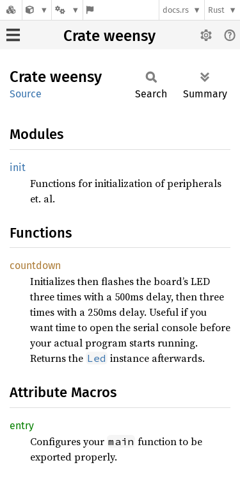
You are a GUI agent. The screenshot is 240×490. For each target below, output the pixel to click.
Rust (216, 10)
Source (26, 94)
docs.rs (176, 10)
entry (22, 426)
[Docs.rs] (11, 10)
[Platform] (67, 10)
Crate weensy (109, 36)
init (18, 167)
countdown (35, 265)
